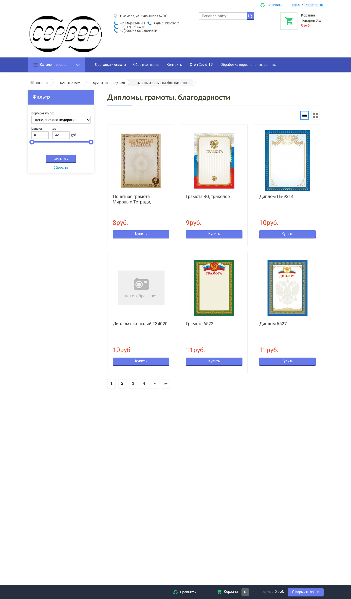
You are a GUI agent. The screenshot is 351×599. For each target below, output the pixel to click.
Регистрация (314, 5)
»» (165, 383)
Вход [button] (296, 5)
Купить (141, 234)
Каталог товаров (54, 65)
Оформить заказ (305, 592)
